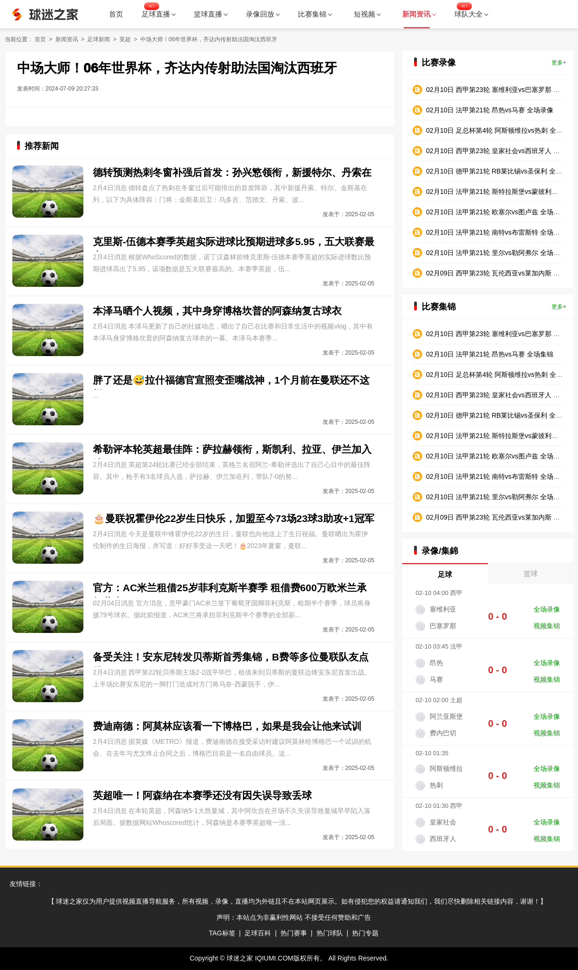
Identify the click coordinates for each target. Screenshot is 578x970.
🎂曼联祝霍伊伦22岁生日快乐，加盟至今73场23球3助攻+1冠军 (233, 518)
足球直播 (159, 14)
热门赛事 (293, 933)
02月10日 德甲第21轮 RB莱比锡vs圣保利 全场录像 (501, 171)
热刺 (436, 785)
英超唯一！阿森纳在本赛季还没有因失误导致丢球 (202, 795)
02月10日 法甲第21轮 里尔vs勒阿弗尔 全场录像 (496, 252)
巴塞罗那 (443, 626)
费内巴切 (443, 733)
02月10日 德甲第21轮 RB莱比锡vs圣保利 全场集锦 (501, 415)
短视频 (367, 14)
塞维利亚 (443, 609)
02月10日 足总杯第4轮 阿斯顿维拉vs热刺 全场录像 (501, 130)
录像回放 (263, 14)
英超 (125, 39)
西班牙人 (443, 838)
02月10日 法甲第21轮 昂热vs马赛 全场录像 (489, 110)
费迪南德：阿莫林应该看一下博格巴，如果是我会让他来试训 (227, 726)
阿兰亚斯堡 (446, 716)
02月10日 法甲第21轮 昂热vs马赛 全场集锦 (489, 354)
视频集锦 (546, 626)
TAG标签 (222, 933)
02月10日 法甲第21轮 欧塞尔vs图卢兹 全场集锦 (496, 456)
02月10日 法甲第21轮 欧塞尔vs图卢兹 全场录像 (496, 212)
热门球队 (329, 933)
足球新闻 (98, 39)
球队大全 (471, 14)
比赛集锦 (315, 14)
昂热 (436, 663)
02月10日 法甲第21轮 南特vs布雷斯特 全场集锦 (496, 476)
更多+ (558, 62)
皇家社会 (443, 822)
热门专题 (365, 933)
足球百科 (257, 933)
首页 (116, 14)
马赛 (436, 679)
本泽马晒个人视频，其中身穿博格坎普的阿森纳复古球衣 (217, 310)
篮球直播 (211, 14)
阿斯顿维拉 (446, 768)
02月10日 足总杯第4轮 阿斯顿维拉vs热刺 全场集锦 (501, 374)
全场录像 (546, 609)
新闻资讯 (66, 39)
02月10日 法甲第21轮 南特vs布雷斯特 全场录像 (496, 232)
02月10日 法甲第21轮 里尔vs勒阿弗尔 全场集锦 (496, 497)
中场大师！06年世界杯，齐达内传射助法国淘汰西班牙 (208, 39)
